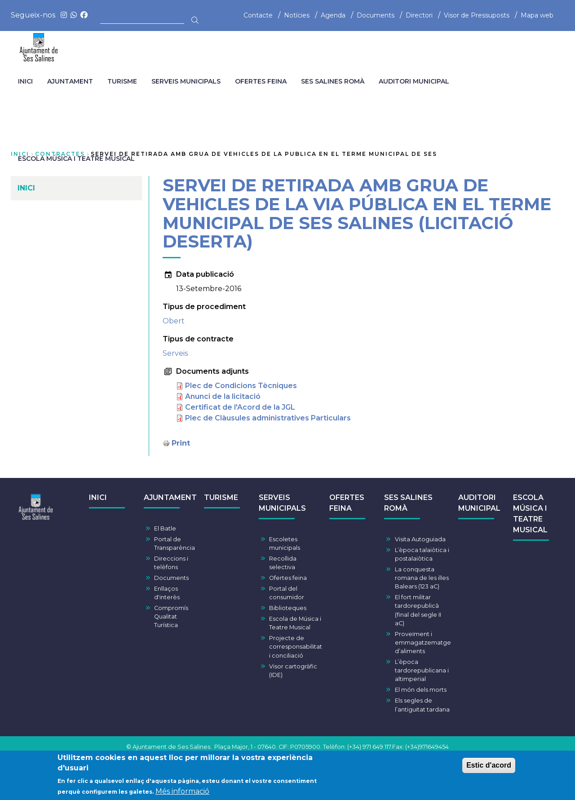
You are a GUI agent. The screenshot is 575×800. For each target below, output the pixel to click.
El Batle (165, 528)
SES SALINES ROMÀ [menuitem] (332, 81)
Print (181, 443)
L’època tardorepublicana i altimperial (422, 670)
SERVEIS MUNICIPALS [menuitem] (186, 81)
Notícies (297, 15)
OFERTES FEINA (346, 503)
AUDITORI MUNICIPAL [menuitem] (414, 81)
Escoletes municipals (284, 543)
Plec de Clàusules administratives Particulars (268, 418)
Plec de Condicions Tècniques (241, 385)
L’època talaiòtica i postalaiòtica (422, 554)
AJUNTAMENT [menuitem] (70, 81)
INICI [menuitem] (25, 81)
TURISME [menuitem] (122, 81)
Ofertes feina (288, 578)
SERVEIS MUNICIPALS (282, 503)
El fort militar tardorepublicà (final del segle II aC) (418, 610)
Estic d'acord (488, 767)
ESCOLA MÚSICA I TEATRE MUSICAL (530, 513)
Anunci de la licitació (223, 396)
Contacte (258, 15)
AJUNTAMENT (170, 497)
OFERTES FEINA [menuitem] (261, 81)
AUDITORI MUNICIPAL (479, 503)
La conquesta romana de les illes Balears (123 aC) (422, 578)
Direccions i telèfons (171, 562)
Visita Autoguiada (420, 539)
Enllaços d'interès (167, 593)
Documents (375, 15)
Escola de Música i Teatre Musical (295, 623)
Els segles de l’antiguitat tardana (422, 704)
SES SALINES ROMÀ (408, 503)
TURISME (221, 497)
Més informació (182, 793)
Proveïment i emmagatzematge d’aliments (423, 642)
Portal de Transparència (174, 543)
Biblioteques (287, 608)
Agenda (333, 15)
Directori (419, 15)
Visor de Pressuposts (476, 15)
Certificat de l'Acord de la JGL (240, 407)
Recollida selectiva (282, 562)
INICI (98, 497)
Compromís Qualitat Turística (171, 616)
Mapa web (537, 15)
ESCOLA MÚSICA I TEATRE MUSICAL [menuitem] (76, 159)
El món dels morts (421, 689)
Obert (174, 321)
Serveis (175, 353)
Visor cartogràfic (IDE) (293, 670)
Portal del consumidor (286, 593)
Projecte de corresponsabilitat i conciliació (295, 647)
